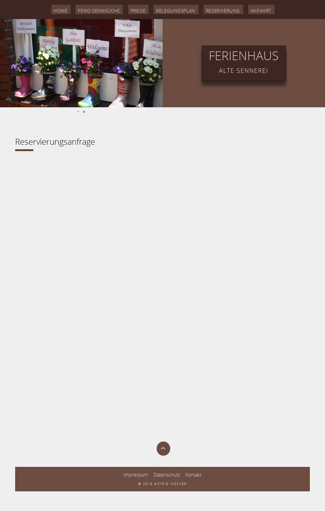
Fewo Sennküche (92, 9)
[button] (5, 62)
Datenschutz (167, 474)
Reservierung (229, 9)
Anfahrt (270, 9)
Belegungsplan (176, 9)
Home (50, 9)
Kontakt (193, 474)
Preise (135, 9)
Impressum (136, 474)
